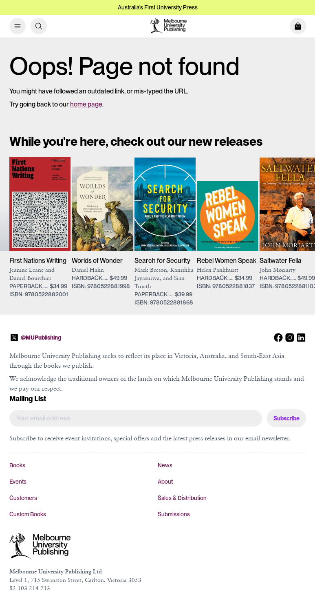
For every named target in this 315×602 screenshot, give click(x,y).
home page (86, 104)
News (165, 465)
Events (17, 481)
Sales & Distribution (182, 498)
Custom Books (27, 514)
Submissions (174, 514)
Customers (23, 498)
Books (17, 465)
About (165, 481)
